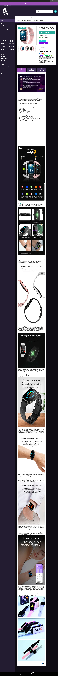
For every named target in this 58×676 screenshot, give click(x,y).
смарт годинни (22, 203)
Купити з (43, 43)
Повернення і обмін (5, 29)
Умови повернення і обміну (38, 20)
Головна (17, 17)
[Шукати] (52, 11)
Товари (22, 17)
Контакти (27, 17)
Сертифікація (38, 17)
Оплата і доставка (5, 31)
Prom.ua (34, 672)
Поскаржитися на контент (25, 674)
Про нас (32, 17)
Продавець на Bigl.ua (29, 673)
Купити (42, 40)
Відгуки (2, 27)
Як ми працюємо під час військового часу (23, 20)
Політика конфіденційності (35, 674)
